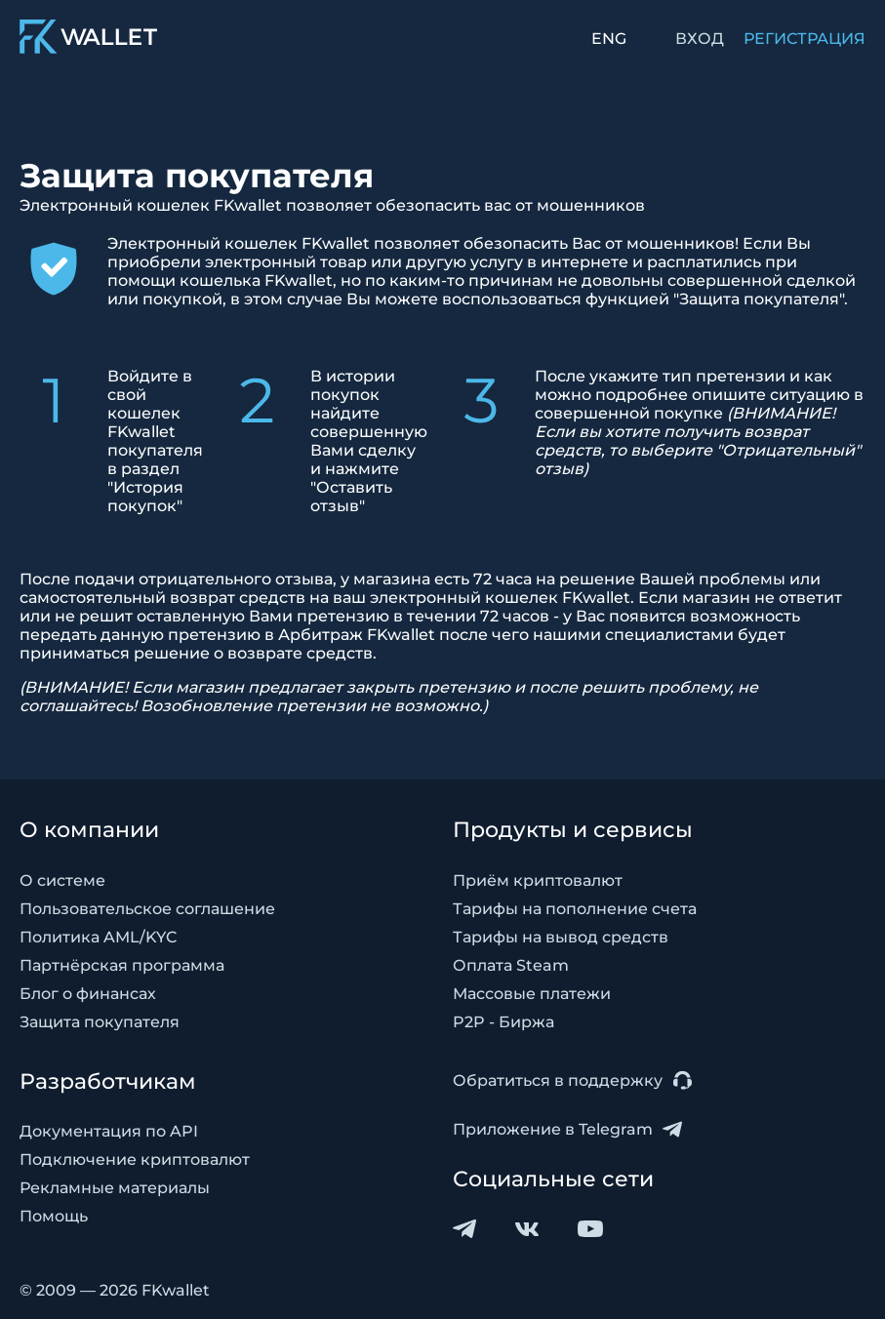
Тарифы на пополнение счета (575, 908)
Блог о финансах (88, 993)
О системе (62, 880)
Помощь (54, 1216)
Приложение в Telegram (567, 1129)
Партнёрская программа (122, 965)
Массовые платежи (532, 993)
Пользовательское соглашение (147, 908)
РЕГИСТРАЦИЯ (804, 38)
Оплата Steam (511, 965)
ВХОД (699, 38)
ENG (608, 38)
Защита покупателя (100, 1022)
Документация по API (109, 1131)
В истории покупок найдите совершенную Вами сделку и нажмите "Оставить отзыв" (368, 441)
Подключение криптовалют (135, 1159)
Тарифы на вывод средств (560, 937)
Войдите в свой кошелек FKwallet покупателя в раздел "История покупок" (155, 441)
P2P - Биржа (503, 1022)
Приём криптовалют (538, 880)
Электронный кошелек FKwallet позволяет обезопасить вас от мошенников (332, 205)
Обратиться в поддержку (572, 1080)
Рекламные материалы (115, 1188)
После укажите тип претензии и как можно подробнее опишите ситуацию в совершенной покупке (699, 422)
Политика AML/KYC (99, 937)
